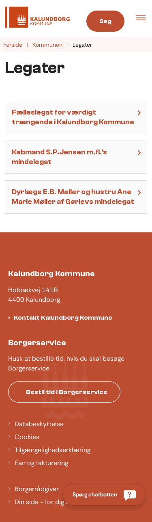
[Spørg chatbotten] (104, 494)
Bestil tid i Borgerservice (66, 392)
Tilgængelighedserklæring (52, 450)
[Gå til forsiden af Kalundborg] (35, 18)
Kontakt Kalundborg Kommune (63, 317)
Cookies (27, 437)
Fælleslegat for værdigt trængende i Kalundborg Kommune (73, 117)
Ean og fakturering (41, 463)
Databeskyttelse (39, 424)
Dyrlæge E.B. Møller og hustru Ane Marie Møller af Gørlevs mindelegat (73, 197)
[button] (144, 19)
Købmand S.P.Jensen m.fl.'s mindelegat (59, 157)
